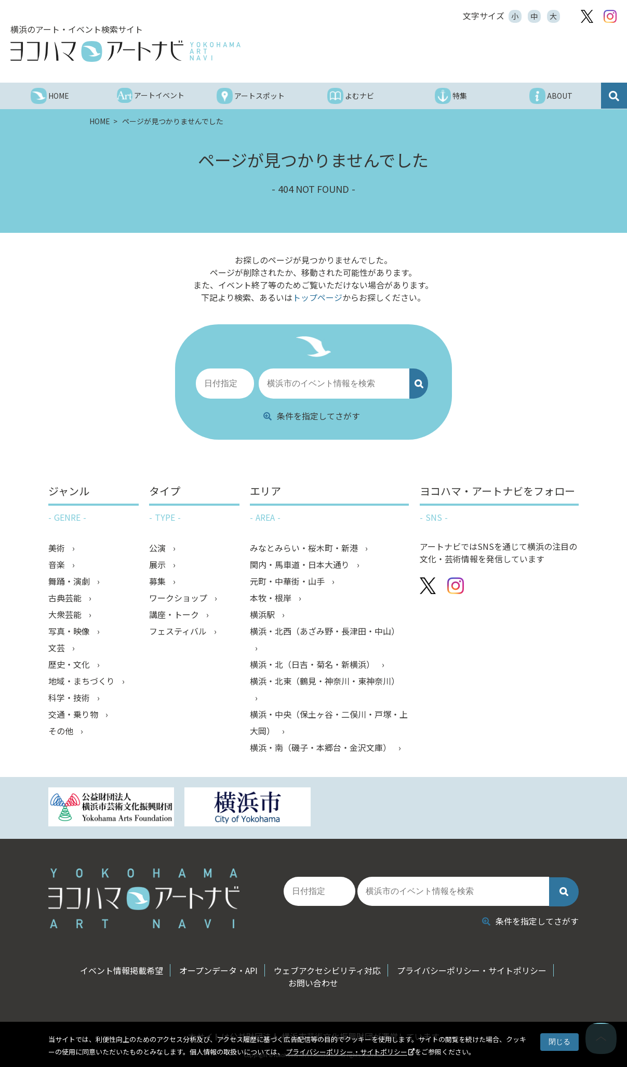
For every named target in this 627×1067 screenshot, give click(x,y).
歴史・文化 (70, 664)
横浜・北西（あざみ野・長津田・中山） (324, 631)
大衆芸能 (66, 615)
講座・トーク (175, 615)
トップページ (317, 297)
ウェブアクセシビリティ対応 (327, 970)
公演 (158, 548)
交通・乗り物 (74, 714)
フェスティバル (179, 631)
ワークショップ (179, 598)
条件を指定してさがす (311, 416)
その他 (61, 731)
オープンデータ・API (218, 970)
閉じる (559, 1041)
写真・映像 (70, 631)
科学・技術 (70, 698)
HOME (100, 121)
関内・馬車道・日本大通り (301, 565)
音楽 (57, 565)
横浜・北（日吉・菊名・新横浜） (313, 664)
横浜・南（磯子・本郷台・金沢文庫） (321, 748)
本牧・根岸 (272, 598)
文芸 (57, 648)
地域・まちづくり (82, 681)
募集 (158, 581)
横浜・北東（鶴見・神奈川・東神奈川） (324, 681)
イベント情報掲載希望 (121, 970)
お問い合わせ (313, 983)
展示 (158, 565)
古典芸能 (66, 598)
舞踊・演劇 (70, 581)
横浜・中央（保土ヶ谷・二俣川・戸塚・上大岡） (329, 722)
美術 (57, 548)
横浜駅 (263, 615)
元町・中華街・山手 (288, 581)
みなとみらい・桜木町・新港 (305, 548)
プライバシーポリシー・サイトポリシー (346, 1052)
